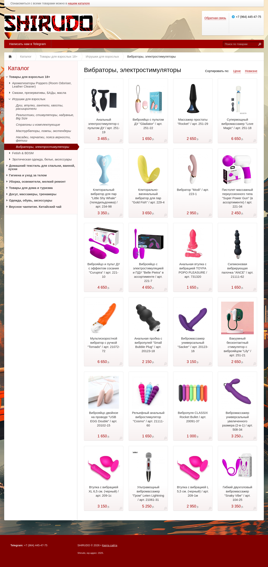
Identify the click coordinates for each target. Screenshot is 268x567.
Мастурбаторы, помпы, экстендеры (43, 131)
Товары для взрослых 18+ (29, 77)
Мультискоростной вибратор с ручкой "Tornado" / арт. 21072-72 (104, 345)
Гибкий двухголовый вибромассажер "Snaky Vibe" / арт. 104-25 (237, 493)
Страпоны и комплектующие (38, 124)
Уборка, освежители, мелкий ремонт (37, 181)
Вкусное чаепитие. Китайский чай (35, 206)
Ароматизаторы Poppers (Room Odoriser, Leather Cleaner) (42, 84)
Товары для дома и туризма (31, 188)
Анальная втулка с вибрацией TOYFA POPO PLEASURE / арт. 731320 (193, 270)
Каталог (18, 68)
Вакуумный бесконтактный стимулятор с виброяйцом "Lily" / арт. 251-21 (237, 347)
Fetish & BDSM (23, 153)
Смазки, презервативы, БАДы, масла (39, 92)
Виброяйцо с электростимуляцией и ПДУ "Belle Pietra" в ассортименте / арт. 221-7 (148, 272)
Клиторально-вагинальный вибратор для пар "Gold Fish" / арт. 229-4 (148, 196)
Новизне (251, 71)
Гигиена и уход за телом (28, 175)
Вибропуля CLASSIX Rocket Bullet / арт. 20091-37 (193, 417)
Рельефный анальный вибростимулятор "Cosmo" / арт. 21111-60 (148, 419)
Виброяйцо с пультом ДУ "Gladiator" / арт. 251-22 (148, 124)
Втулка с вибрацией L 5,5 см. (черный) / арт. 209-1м (193, 491)
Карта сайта (109, 545)
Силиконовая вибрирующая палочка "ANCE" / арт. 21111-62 (237, 270)
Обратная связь (215, 18)
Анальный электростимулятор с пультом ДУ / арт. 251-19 (104, 126)
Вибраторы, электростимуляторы (42, 147)
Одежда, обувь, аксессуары (30, 200)
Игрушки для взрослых (28, 99)
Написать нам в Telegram (27, 44)
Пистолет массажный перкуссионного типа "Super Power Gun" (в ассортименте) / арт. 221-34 (237, 198)
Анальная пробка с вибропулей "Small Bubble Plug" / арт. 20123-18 (148, 345)
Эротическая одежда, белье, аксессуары (42, 159)
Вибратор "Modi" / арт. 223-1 (193, 192)
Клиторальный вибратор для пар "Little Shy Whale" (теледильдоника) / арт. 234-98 (103, 198)
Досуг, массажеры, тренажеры (32, 194)
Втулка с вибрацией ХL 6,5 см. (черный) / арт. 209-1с (104, 491)
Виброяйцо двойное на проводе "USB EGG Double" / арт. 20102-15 (103, 419)
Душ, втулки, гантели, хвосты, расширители (39, 106)
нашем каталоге (79, 3)
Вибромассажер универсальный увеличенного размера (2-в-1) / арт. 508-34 (237, 421)
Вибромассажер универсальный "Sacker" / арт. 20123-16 (193, 345)
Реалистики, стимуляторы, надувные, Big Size (45, 116)
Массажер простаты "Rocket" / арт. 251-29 (193, 121)
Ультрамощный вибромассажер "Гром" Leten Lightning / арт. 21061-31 (148, 493)
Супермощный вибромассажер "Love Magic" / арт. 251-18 (237, 124)
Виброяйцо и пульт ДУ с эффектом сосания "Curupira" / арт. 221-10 (103, 270)
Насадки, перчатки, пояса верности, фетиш (43, 138)
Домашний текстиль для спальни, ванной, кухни (41, 167)
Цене (237, 71)
